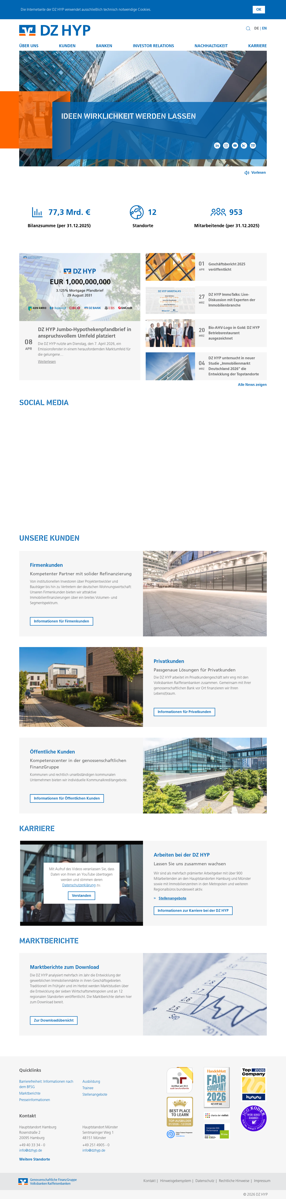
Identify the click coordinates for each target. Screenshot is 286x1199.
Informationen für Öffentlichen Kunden (67, 819)
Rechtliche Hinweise (234, 1181)
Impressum (262, 1181)
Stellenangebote (94, 1094)
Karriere (257, 45)
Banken (104, 45)
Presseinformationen (34, 1100)
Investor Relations (153, 45)
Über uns (28, 45)
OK (258, 9)
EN (264, 28)
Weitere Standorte (34, 1159)
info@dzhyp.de (30, 1150)
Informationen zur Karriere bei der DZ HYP (193, 932)
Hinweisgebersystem (175, 1181)
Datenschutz (205, 1181)
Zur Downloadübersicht (54, 1042)
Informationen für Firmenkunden (61, 642)
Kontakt (149, 1181)
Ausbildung (91, 1081)
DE (256, 28)
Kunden (67, 45)
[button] (248, 28)
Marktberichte (29, 1093)
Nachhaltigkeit (211, 45)
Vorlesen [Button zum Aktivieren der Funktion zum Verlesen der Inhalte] (258, 172)
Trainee (87, 1088)
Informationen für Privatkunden (184, 733)
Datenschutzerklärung (79, 906)
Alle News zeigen (252, 406)
